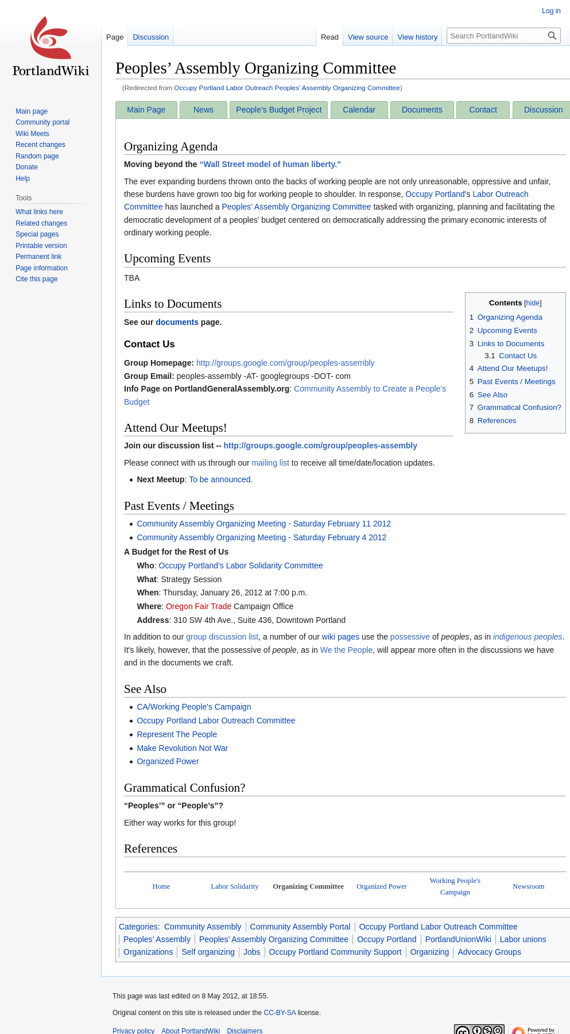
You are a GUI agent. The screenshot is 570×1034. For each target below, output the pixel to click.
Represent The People (177, 734)
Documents (422, 109)
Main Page (146, 109)
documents (177, 322)
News (203, 109)
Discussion (543, 109)
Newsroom (528, 886)
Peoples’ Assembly (157, 939)
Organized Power (168, 761)
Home (161, 886)
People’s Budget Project (278, 109)
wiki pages (340, 636)
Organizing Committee (308, 886)
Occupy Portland (435, 194)
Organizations (148, 951)
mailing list (270, 462)
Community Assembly (203, 926)
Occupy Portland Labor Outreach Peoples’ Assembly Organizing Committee (287, 87)
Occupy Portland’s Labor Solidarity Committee (241, 565)
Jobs (252, 951)
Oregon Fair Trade (198, 606)
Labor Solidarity (235, 886)
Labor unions (523, 939)
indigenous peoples (528, 636)
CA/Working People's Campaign (194, 706)
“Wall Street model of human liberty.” (270, 164)
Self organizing (208, 951)
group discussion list (222, 636)
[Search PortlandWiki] (504, 36)
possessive (410, 636)
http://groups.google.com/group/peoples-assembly (285, 362)
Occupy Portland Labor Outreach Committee (216, 720)
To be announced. (221, 479)
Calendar (359, 109)
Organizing (429, 951)
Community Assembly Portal (300, 926)
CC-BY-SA (279, 1013)
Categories (138, 926)
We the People (346, 650)
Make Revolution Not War (182, 748)
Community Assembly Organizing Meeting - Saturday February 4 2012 (261, 537)
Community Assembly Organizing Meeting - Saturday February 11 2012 (264, 523)
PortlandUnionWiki (458, 939)
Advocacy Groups (489, 951)
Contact (483, 109)
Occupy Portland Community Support (335, 951)
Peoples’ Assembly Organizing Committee (296, 206)
